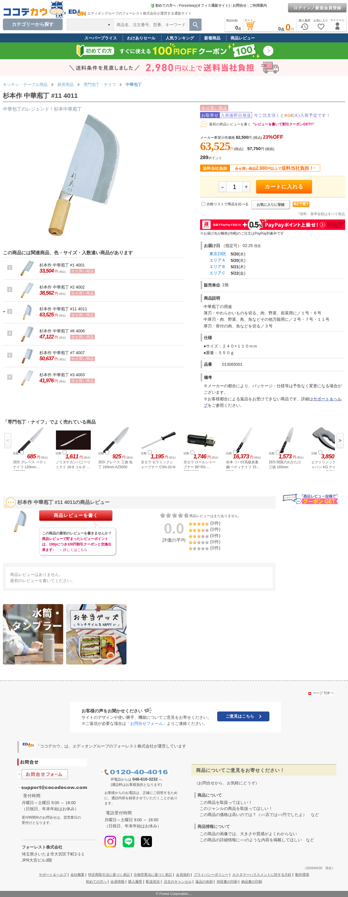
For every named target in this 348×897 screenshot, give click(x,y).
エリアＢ (217, 266)
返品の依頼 (204, 882)
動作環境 (302, 875)
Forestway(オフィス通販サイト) (204, 5)
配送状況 (153, 882)
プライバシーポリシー (211, 875)
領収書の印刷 (227, 882)
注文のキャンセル (178, 882)
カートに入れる (284, 187)
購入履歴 (135, 882)
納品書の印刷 (251, 882)
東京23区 (217, 253)
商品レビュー (243, 38)
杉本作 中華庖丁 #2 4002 (62, 287)
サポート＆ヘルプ (53, 875)
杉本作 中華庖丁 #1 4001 (62, 265)
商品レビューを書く (76, 515)
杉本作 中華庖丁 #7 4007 (62, 352)
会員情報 (117, 882)
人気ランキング (180, 38)
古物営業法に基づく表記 (153, 875)
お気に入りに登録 (270, 205)
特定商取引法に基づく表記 (109, 875)
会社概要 (77, 875)
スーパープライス (100, 38)
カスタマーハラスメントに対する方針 (261, 875)
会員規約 (183, 875)
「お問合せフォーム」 (146, 723)
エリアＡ (217, 260)
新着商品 (212, 38)
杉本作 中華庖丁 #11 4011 (63, 309)
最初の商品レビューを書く (230, 124)
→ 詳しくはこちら (73, 550)
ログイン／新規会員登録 (317, 8)
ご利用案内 (258, 5)
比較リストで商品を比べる (228, 204)
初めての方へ (163, 5)
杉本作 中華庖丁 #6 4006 (62, 331)
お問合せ (239, 5)
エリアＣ (217, 273)
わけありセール (141, 38)
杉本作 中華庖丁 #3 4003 (62, 374)
